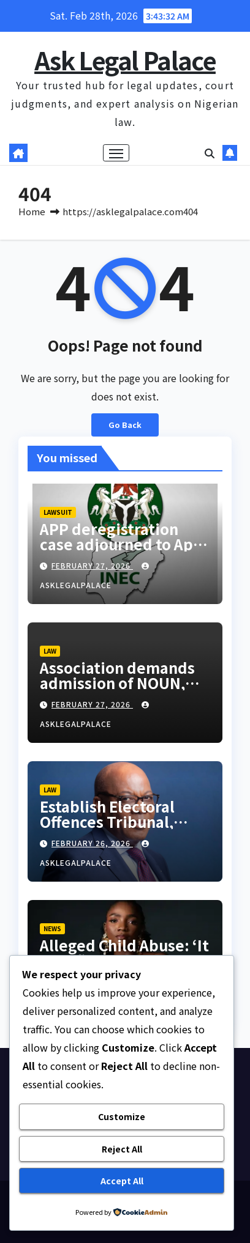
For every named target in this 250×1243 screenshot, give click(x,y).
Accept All (121, 1181)
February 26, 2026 (92, 843)
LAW (50, 650)
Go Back (125, 424)
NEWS (52, 928)
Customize (121, 1116)
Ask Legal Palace (125, 60)
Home (31, 211)
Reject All (122, 1149)
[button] (209, 153)
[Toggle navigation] (116, 152)
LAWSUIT (58, 512)
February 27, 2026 (92, 565)
